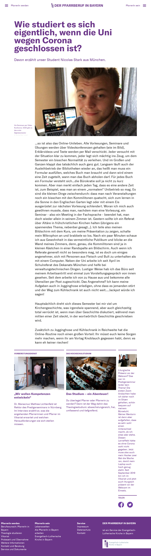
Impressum (83, 526)
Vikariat (5, 536)
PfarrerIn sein (42, 523)
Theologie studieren (11, 533)
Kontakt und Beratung (12, 546)
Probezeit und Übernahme (14, 539)
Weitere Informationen (12, 542)
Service (81, 523)
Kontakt (81, 533)
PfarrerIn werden (10, 523)
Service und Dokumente (13, 549)
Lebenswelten (42, 526)
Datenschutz (83, 529)
